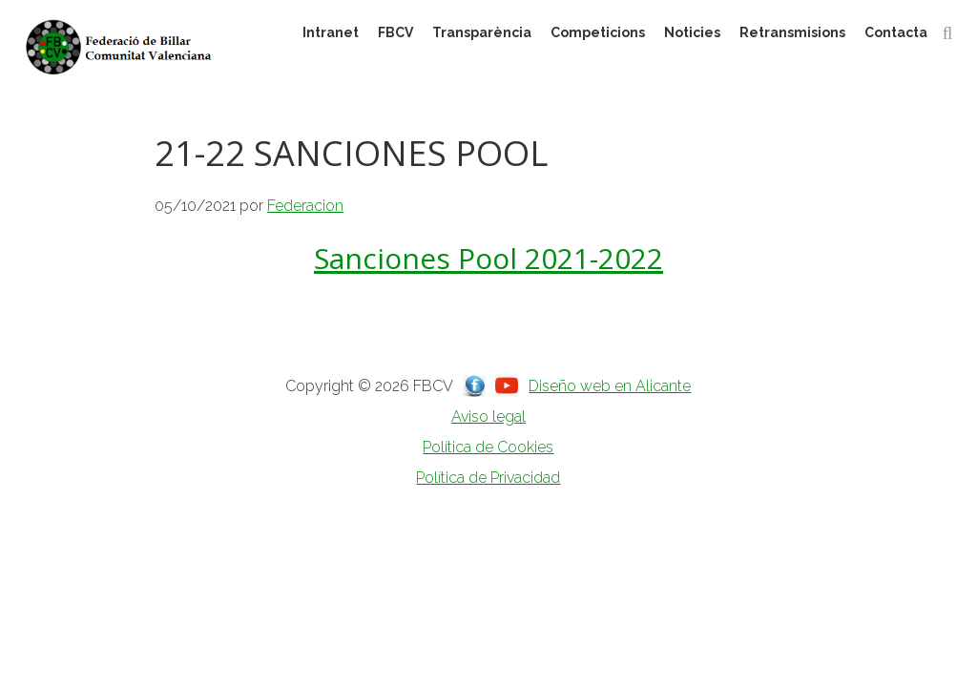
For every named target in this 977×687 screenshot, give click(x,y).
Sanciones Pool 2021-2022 (488, 258)
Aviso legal (488, 416)
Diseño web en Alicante (610, 386)
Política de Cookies (488, 447)
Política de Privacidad (488, 477)
